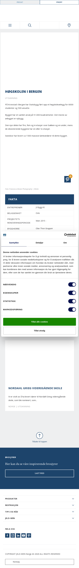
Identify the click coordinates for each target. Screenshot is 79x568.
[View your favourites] (49, 25)
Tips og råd (11, 511)
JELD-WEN (10, 518)
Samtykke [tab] (14, 242)
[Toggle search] (30, 25)
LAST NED (39, 473)
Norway (13, 562)
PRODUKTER (11, 498)
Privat (20, 2)
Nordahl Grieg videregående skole (35, 388)
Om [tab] (65, 242)
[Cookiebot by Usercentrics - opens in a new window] (64, 235)
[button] (67, 179)
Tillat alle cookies (39, 322)
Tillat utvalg (39, 330)
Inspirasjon (11, 505)
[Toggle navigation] (10, 25)
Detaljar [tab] (39, 242)
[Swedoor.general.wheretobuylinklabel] (69, 25)
